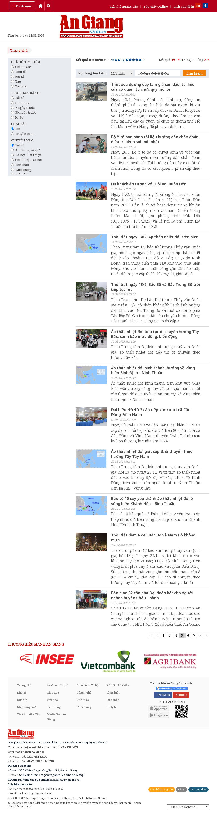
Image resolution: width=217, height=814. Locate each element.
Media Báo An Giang (56, 717)
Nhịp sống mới (26, 707)
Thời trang (84, 707)
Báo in (181, 790)
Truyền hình (23, 133)
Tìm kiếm (194, 73)
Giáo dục (53, 693)
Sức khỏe (113, 700)
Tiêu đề (18, 71)
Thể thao (20, 164)
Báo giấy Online (156, 6)
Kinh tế (21, 693)
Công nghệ (84, 693)
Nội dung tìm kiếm (92, 73)
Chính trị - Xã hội (26, 160)
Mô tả (17, 76)
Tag (16, 81)
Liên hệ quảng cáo (124, 6)
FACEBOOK (163, 695)
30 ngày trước (23, 112)
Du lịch (111, 707)
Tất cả (17, 98)
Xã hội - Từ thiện (26, 155)
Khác (17, 117)
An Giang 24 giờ (25, 150)
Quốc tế (22, 700)
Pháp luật (113, 693)
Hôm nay (20, 102)
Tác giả (18, 86)
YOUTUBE (181, 695)
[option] (47, 659)
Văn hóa (52, 700)
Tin (15, 129)
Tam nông (21, 169)
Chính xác (21, 67)
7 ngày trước (23, 107)
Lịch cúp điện (184, 6)
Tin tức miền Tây (28, 715)
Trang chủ (19, 50)
